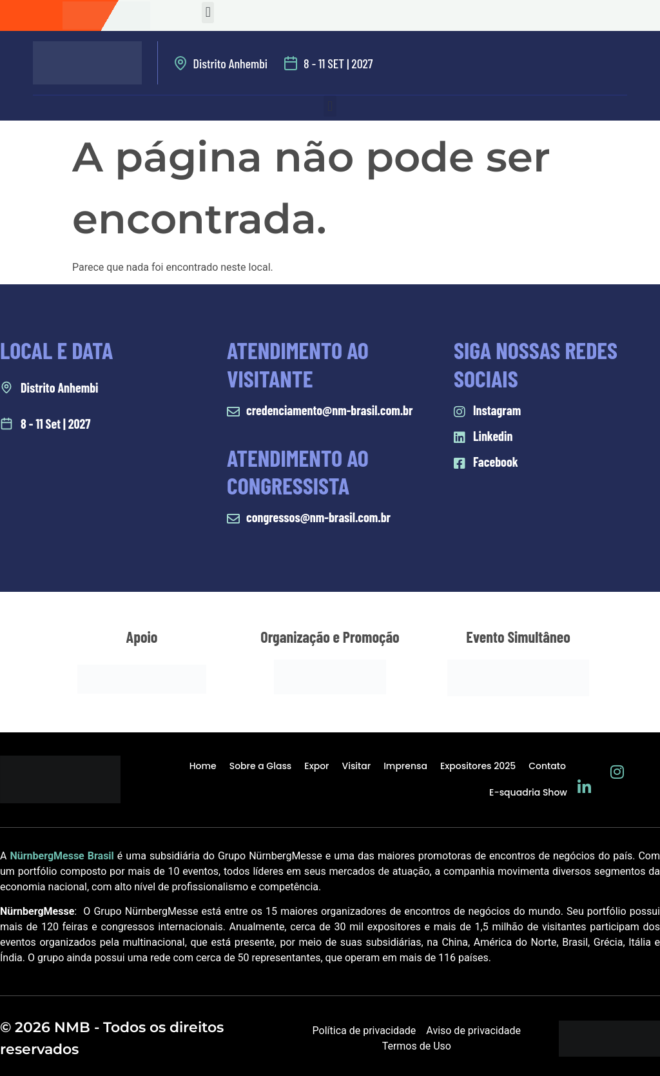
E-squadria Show (528, 792)
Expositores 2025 (478, 765)
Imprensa (405, 765)
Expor (316, 765)
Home (203, 765)
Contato (547, 765)
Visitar (356, 765)
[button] (208, 12)
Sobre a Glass (260, 765)
